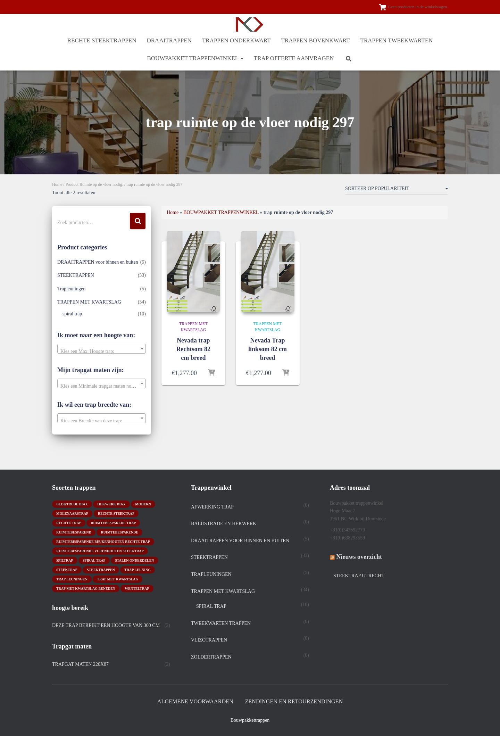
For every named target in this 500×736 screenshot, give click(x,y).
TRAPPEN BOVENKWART (315, 40)
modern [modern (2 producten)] (143, 503)
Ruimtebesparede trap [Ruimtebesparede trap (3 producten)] (113, 522)
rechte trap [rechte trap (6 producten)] (68, 522)
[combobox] (101, 349)
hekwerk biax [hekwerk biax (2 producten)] (111, 503)
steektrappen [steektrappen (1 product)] (101, 569)
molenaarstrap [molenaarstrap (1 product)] (72, 513)
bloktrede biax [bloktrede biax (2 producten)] (72, 503)
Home (57, 184)
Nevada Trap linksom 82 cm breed (267, 349)
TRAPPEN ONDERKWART (236, 40)
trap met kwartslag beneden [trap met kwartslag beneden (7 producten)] (85, 588)
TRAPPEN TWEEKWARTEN (396, 40)
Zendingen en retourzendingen (295, 701)
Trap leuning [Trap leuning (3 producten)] (137, 569)
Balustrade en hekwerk (223, 523)
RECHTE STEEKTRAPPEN (101, 40)
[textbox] (101, 351)
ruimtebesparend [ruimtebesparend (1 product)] (73, 532)
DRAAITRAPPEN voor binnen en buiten (97, 262)
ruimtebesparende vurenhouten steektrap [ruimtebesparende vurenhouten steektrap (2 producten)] (100, 550)
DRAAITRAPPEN (169, 40)
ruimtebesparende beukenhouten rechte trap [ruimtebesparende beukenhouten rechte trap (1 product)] (103, 541)
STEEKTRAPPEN (75, 275)
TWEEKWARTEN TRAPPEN (221, 622)
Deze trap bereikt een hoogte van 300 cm (106, 624)
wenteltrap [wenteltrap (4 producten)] (137, 588)
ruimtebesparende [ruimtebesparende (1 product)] (119, 532)
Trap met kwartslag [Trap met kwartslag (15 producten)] (117, 578)
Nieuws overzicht (359, 556)
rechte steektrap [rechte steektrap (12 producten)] (116, 513)
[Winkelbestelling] (396, 190)
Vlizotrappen (209, 639)
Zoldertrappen (211, 656)
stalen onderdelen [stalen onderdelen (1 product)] (134, 560)
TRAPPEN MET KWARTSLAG (89, 302)
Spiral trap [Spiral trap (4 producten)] (94, 560)
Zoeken (137, 221)
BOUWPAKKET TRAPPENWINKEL (195, 58)
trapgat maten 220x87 (80, 663)
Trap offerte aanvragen (294, 58)
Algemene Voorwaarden (193, 701)
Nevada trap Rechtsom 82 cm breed (193, 349)
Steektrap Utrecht (358, 575)
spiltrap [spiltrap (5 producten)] (64, 560)
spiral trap (72, 313)
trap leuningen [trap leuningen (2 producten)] (72, 578)
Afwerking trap (212, 506)
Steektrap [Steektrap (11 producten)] (66, 569)
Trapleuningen (71, 288)
